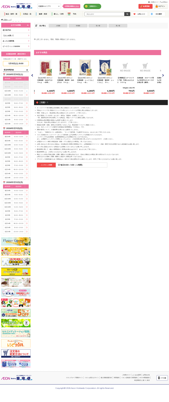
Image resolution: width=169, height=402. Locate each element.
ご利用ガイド (153, 2)
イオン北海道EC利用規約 (129, 377)
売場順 (78, 26)
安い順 (98, 26)
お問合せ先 (146, 375)
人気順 (58, 26)
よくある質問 (136, 375)
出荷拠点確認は (72, 6)
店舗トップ (6, 20)
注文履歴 (159, 14)
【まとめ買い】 (8, 35)
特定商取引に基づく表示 (142, 380)
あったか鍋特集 (8, 41)
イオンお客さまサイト (92, 377)
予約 (74, 14)
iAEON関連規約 (144, 377)
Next (163, 75)
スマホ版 (163, 378)
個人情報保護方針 (106, 377)
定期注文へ (93, 6)
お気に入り (141, 14)
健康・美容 (43, 14)
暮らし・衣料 (59, 14)
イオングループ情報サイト (74, 377)
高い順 (118, 26)
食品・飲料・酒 (11, 14)
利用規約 (116, 377)
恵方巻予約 (7, 30)
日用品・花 (27, 14)
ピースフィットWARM (11, 46)
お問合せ (164, 2)
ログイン (161, 6)
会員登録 (146, 6)
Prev (32, 75)
